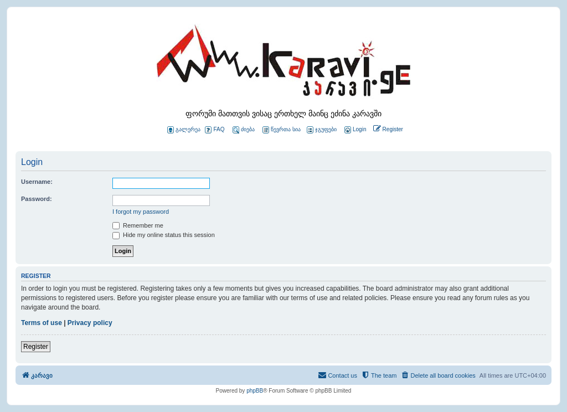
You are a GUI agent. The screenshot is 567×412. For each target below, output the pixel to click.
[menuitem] (354, 129)
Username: (37, 181)
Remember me (137, 225)
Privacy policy (90, 323)
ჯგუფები (322, 129)
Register (35, 347)
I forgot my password (140, 211)
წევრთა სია (281, 129)
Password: (36, 198)
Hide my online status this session (163, 234)
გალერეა (183, 129)
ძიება (244, 129)
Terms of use (41, 323)
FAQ (214, 129)
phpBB (254, 391)
